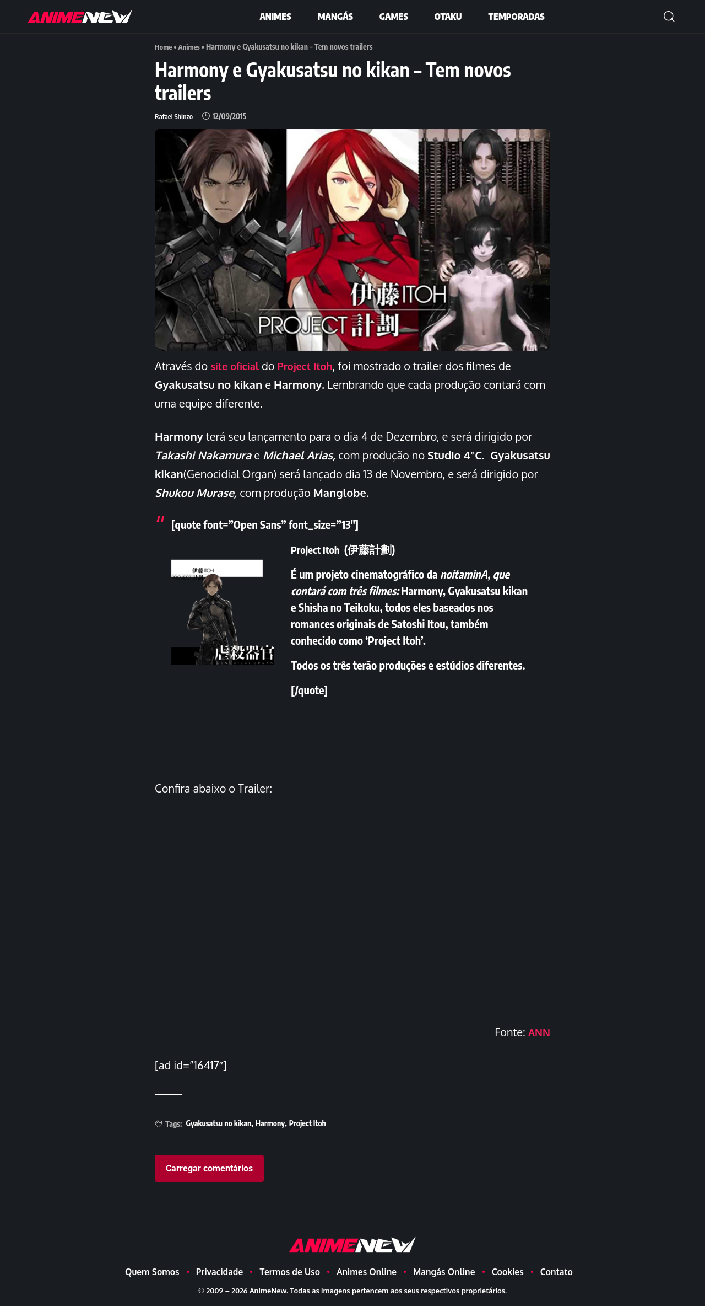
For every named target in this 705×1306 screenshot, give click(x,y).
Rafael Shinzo (175, 116)
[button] (669, 16)
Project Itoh (312, 365)
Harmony (270, 1123)
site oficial (238, 365)
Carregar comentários (209, 1168)
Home (164, 46)
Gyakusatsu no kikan (218, 1123)
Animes (191, 46)
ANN (538, 1032)
